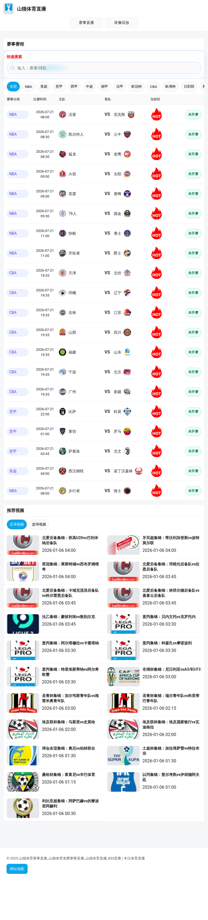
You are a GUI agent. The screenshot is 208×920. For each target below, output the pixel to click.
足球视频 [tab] (17, 524)
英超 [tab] (43, 86)
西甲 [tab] (74, 86)
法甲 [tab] (119, 86)
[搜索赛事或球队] (104, 68)
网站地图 (17, 869)
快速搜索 (14, 57)
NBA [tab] (28, 87)
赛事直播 (86, 22)
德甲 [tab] (104, 86)
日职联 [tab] (189, 86)
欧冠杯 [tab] (136, 86)
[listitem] (54, 545)
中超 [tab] (89, 86)
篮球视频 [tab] (39, 524)
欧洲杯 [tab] (170, 86)
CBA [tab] (153, 87)
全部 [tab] (13, 86)
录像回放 (121, 22)
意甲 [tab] (59, 86)
